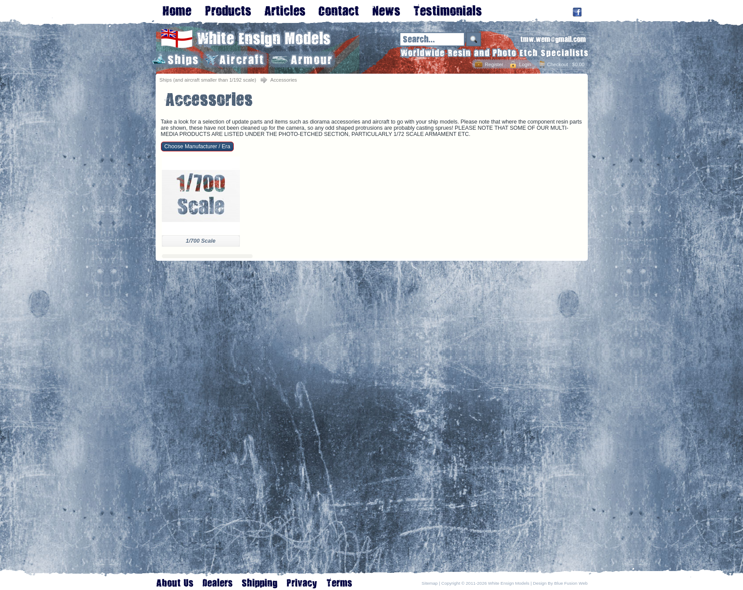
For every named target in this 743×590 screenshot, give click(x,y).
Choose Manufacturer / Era (197, 146)
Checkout (557, 64)
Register (494, 64)
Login (525, 64)
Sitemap (430, 583)
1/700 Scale (200, 241)
